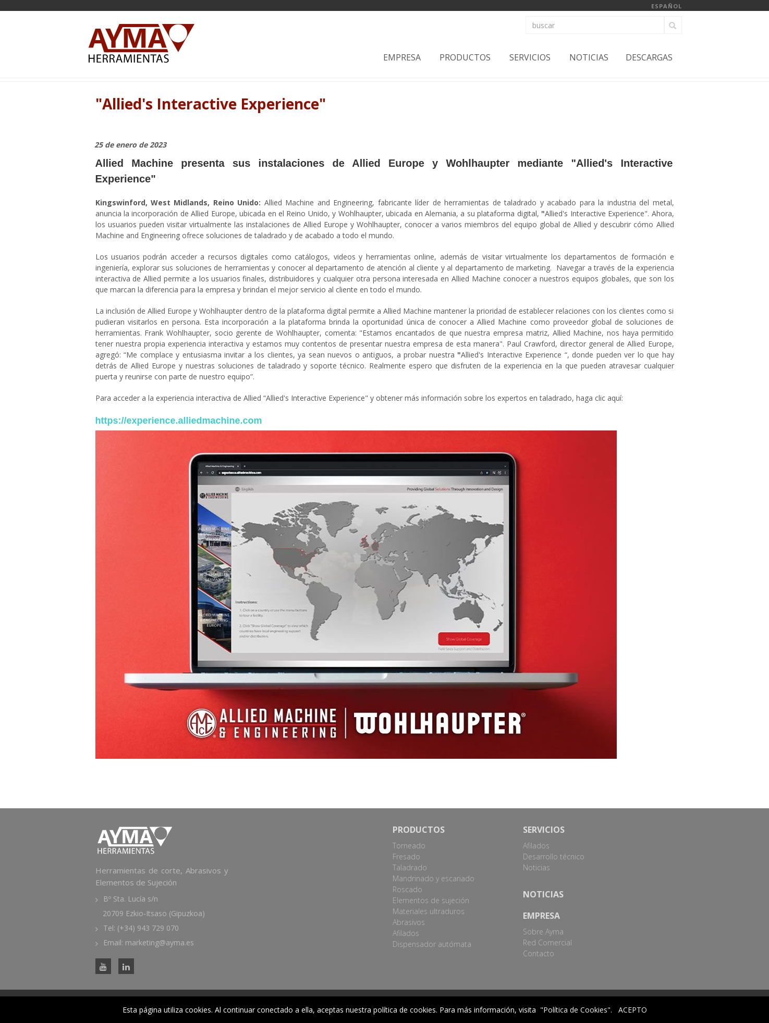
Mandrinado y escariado (433, 878)
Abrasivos (409, 922)
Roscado (407, 889)
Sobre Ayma (543, 931)
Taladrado (410, 867)
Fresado (406, 856)
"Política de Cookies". (576, 1010)
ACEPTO (632, 1010)
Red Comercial (547, 942)
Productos (465, 57)
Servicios (530, 57)
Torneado (409, 846)
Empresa (402, 57)
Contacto (538, 953)
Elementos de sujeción (431, 900)
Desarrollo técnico (553, 856)
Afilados (406, 933)
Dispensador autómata (432, 944)
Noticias (588, 57)
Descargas (649, 57)
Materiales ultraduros (429, 911)
